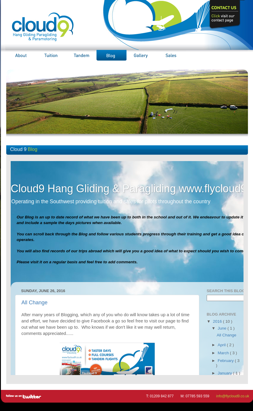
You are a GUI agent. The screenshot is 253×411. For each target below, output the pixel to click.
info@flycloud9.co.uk (232, 396)
